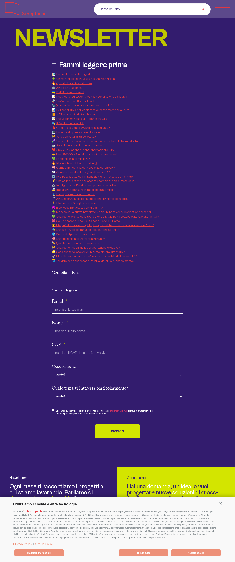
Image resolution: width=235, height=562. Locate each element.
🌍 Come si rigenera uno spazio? (73, 234)
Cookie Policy (44, 544)
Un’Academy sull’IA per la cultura (78, 101)
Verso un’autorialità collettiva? (76, 136)
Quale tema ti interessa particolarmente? (90, 388)
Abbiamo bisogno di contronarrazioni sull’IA (84, 150)
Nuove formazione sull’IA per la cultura (81, 119)
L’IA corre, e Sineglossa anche (76, 203)
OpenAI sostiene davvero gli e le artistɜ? (83, 128)
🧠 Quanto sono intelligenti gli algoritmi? (78, 239)
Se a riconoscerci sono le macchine (79, 145)
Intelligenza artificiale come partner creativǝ (86, 185)
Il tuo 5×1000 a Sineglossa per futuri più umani (86, 154)
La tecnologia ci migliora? (73, 159)
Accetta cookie (196, 553)
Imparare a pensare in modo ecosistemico (84, 190)
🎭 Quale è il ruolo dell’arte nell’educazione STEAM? (85, 230)
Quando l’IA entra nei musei (74, 83)
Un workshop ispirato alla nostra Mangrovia (85, 79)
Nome (58, 323)
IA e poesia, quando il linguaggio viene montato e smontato (94, 176)
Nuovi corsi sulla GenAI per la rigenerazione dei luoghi (91, 96)
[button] (220, 503)
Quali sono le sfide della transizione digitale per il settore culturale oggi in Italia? (108, 216)
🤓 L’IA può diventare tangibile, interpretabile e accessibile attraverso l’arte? (103, 225)
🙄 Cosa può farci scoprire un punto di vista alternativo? (89, 252)
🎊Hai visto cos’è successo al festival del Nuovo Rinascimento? (93, 261)
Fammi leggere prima (93, 65)
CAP (57, 345)
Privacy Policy (22, 544)
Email (58, 301)
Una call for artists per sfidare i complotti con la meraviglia (95, 181)
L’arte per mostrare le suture (75, 194)
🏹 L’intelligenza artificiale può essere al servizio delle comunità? (94, 256)
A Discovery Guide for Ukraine (76, 114)
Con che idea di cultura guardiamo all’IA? (83, 172)
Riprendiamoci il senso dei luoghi (77, 163)
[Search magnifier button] (203, 9)
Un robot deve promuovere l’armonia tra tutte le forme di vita (97, 141)
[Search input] (119, 9)
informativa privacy (118, 411)
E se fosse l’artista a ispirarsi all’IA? (79, 207)
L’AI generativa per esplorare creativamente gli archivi (92, 110)
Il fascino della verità (70, 123)
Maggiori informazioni (39, 553)
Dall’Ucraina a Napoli (70, 92)
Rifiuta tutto (143, 553)
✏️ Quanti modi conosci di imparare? (76, 243)
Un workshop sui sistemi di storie (78, 132)
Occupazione (64, 366)
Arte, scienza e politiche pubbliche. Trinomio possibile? (92, 199)
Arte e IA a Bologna (69, 88)
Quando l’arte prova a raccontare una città (83, 105)
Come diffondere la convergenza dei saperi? (85, 167)
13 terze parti (33, 511)
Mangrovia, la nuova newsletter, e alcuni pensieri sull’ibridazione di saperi (103, 212)
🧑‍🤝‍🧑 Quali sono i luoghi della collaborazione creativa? (86, 247)
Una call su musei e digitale (73, 74)
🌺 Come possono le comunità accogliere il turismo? (86, 221)
